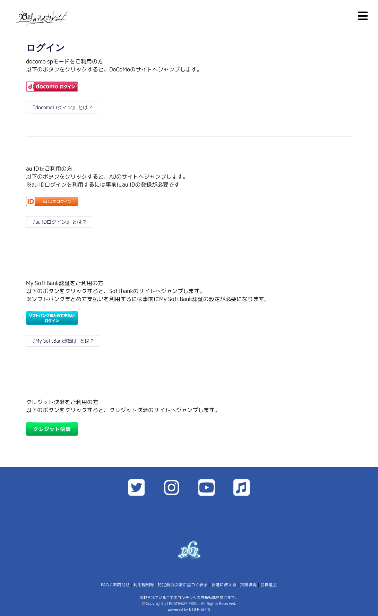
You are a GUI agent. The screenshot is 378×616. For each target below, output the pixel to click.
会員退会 (268, 585)
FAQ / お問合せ (115, 585)
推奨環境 (248, 585)
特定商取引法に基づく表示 (183, 585)
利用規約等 (143, 585)
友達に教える (223, 585)
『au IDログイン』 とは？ (59, 222)
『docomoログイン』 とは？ (62, 107)
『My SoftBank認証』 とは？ (63, 340)
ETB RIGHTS (199, 609)
